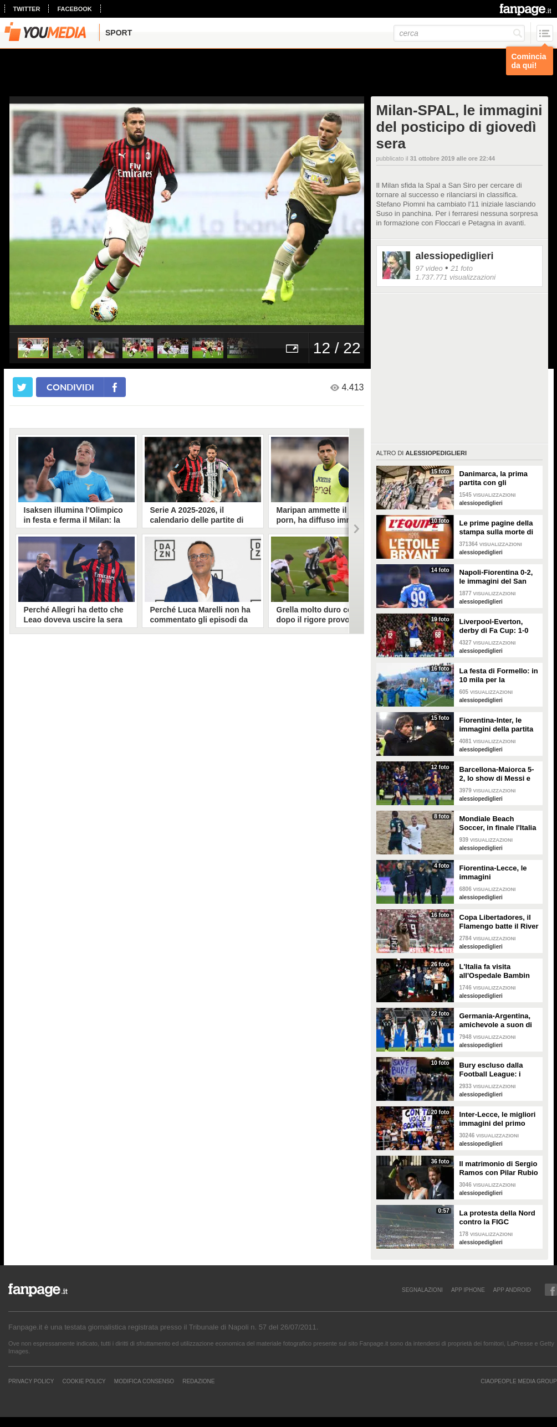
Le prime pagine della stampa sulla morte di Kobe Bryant (496, 528)
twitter (26, 9)
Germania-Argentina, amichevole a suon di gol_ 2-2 (496, 1020)
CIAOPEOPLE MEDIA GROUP (519, 1381)
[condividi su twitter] (23, 387)
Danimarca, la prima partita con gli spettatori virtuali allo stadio (495, 478)
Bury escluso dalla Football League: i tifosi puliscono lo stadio (491, 1070)
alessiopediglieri (455, 255)
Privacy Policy (31, 1381)
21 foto (462, 268)
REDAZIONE (198, 1381)
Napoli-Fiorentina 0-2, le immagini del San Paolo (496, 577)
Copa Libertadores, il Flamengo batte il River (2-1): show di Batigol (499, 922)
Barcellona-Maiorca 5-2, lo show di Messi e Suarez (496, 774)
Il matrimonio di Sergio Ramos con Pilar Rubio (498, 1168)
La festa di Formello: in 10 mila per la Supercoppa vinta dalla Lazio (498, 675)
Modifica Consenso (144, 1381)
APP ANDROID (512, 1289)
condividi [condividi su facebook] (70, 387)
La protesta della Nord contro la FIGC (497, 1217)
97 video (429, 268)
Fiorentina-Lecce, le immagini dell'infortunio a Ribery (498, 873)
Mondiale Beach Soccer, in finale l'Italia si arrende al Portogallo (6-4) (499, 823)
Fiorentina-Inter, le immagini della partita (496, 724)
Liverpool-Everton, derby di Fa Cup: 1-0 (494, 626)
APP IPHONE (468, 1289)
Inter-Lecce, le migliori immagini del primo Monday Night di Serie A (497, 1119)
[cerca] (459, 33)
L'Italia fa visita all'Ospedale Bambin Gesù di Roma (494, 971)
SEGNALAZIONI (422, 1289)
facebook (74, 9)
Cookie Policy (83, 1381)
